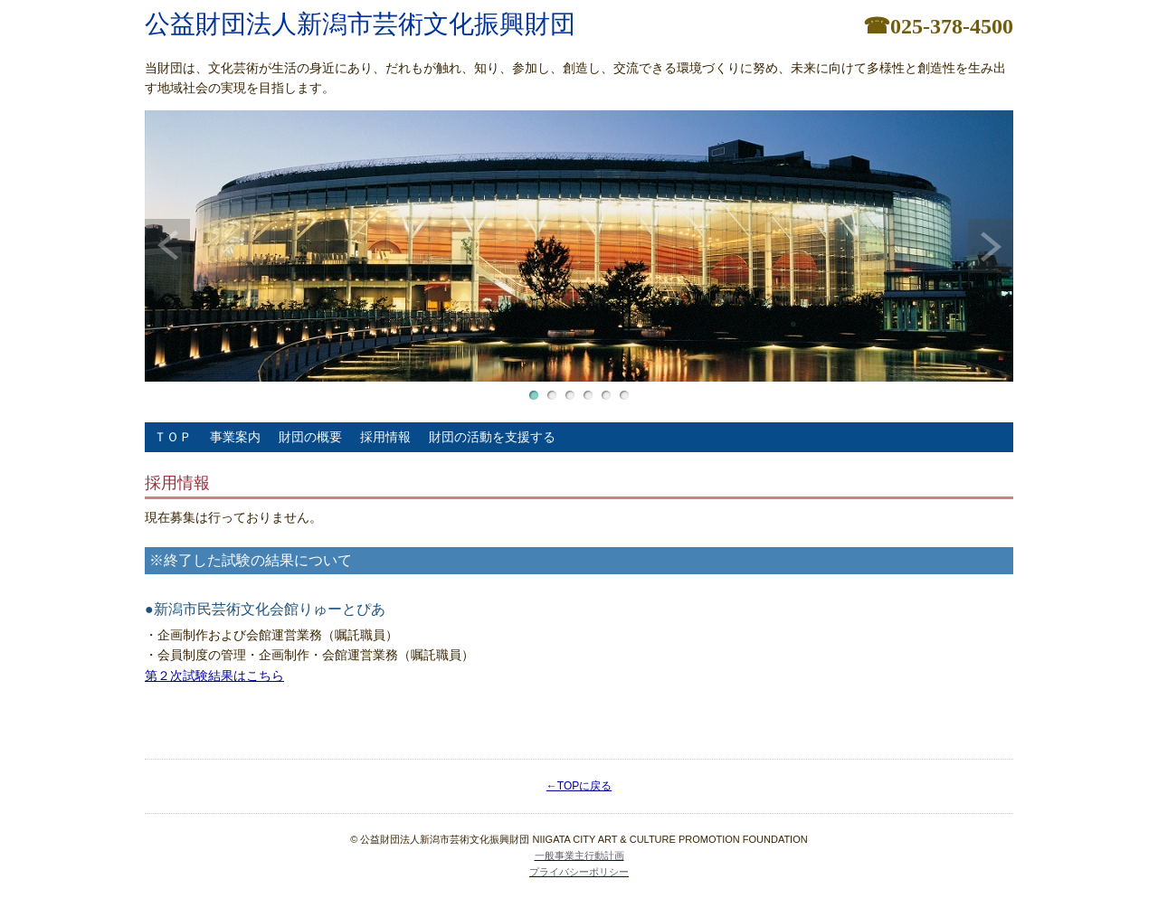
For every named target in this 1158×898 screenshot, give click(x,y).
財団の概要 (310, 437)
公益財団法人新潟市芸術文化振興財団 (360, 24)
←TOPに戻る (579, 786)
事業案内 (235, 437)
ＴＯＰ (173, 437)
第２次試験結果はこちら (214, 675)
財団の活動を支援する (492, 437)
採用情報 (385, 437)
